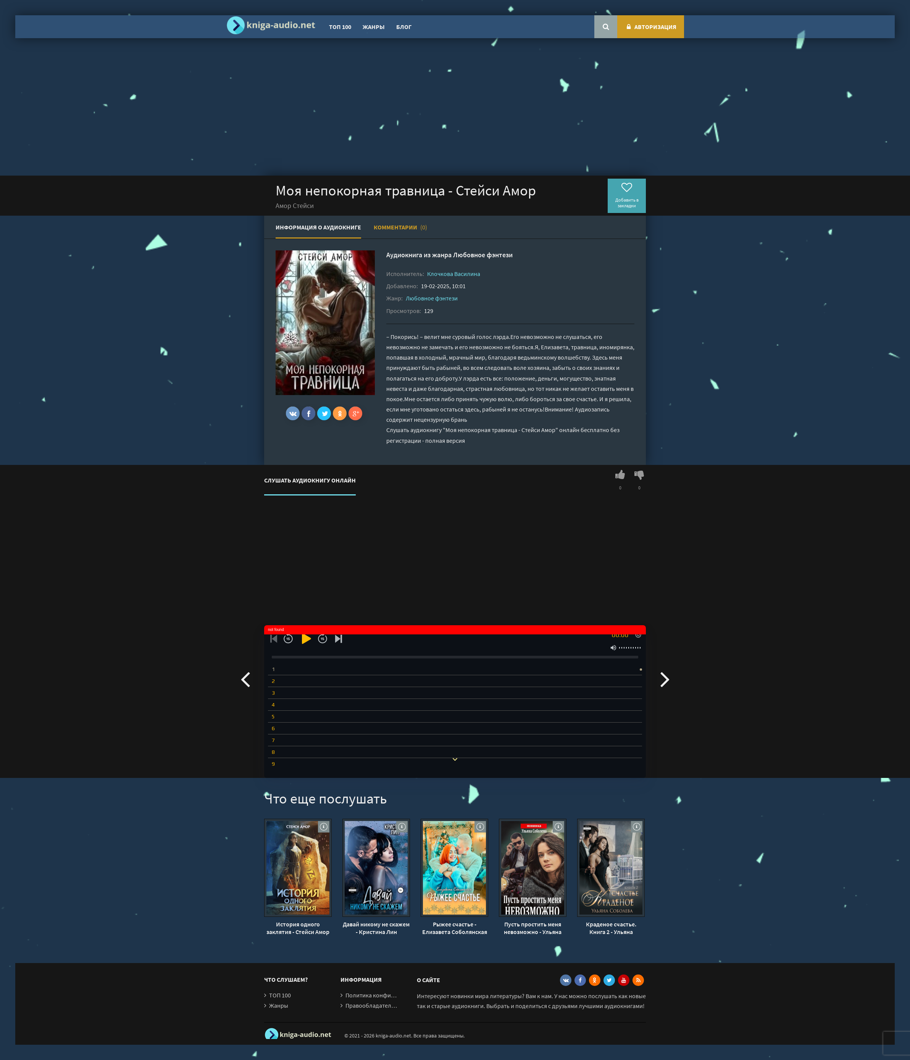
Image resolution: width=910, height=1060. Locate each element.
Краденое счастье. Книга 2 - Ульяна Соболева (611, 928)
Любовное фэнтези (483, 254)
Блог (403, 27)
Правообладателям (371, 1005)
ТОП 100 (340, 27)
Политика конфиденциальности (389, 995)
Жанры (374, 27)
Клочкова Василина (453, 274)
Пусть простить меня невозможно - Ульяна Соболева (532, 928)
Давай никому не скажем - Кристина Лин (376, 928)
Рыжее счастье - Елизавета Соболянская (454, 928)
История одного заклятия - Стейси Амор (297, 928)
